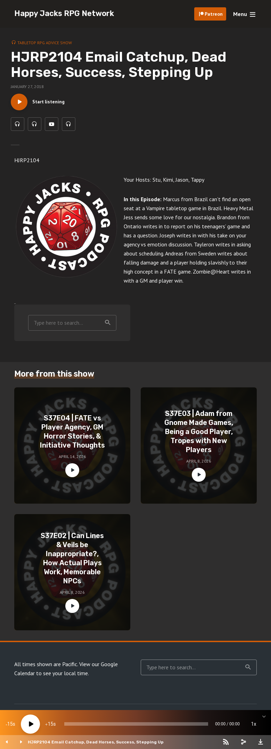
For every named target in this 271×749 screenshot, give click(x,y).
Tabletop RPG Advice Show (44, 42)
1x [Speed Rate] (253, 724)
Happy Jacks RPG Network (64, 13)
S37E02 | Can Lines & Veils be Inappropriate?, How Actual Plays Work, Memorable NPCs (72, 559)
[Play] (30, 724)
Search (108, 324)
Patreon (214, 14)
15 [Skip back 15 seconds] (10, 724)
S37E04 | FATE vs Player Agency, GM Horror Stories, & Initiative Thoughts (72, 432)
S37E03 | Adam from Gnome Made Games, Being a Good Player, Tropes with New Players (198, 432)
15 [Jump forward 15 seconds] (50, 724)
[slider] (136, 724)
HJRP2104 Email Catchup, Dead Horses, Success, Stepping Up (96, 742)
